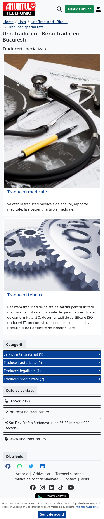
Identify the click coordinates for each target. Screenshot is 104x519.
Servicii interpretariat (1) (52, 354)
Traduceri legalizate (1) (52, 370)
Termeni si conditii (71, 473)
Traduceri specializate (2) (52, 379)
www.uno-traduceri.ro (28, 438)
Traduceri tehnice (25, 294)
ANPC (85, 479)
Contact (69, 479)
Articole (22, 473)
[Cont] (98, 9)
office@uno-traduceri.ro (29, 411)
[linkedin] (51, 487)
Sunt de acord (52, 514)
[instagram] (42, 487)
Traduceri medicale (27, 191)
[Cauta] (59, 9)
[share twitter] (31, 466)
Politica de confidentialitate (36, 479)
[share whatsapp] (19, 466)
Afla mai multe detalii (87, 506)
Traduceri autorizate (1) (52, 362)
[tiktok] (60, 487)
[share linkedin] (43, 466)
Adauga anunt (79, 9)
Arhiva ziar (41, 473)
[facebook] (33, 487)
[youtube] (71, 487)
